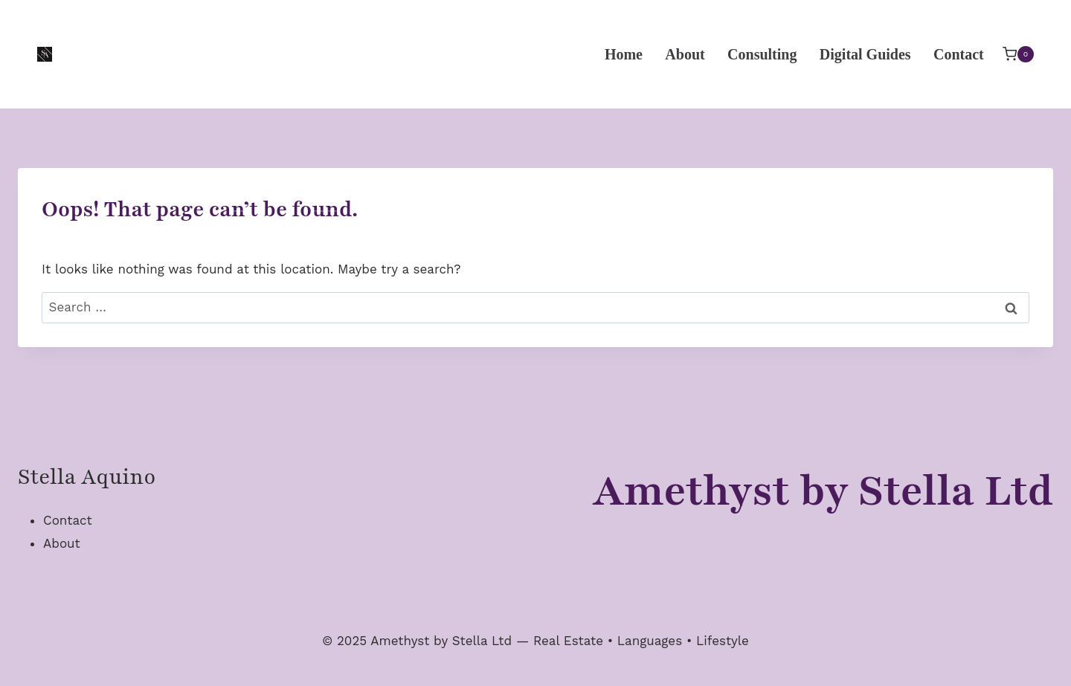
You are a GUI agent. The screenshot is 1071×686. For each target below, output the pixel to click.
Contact (958, 54)
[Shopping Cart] (1018, 54)
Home (624, 54)
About (684, 54)
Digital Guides (865, 54)
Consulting (762, 54)
